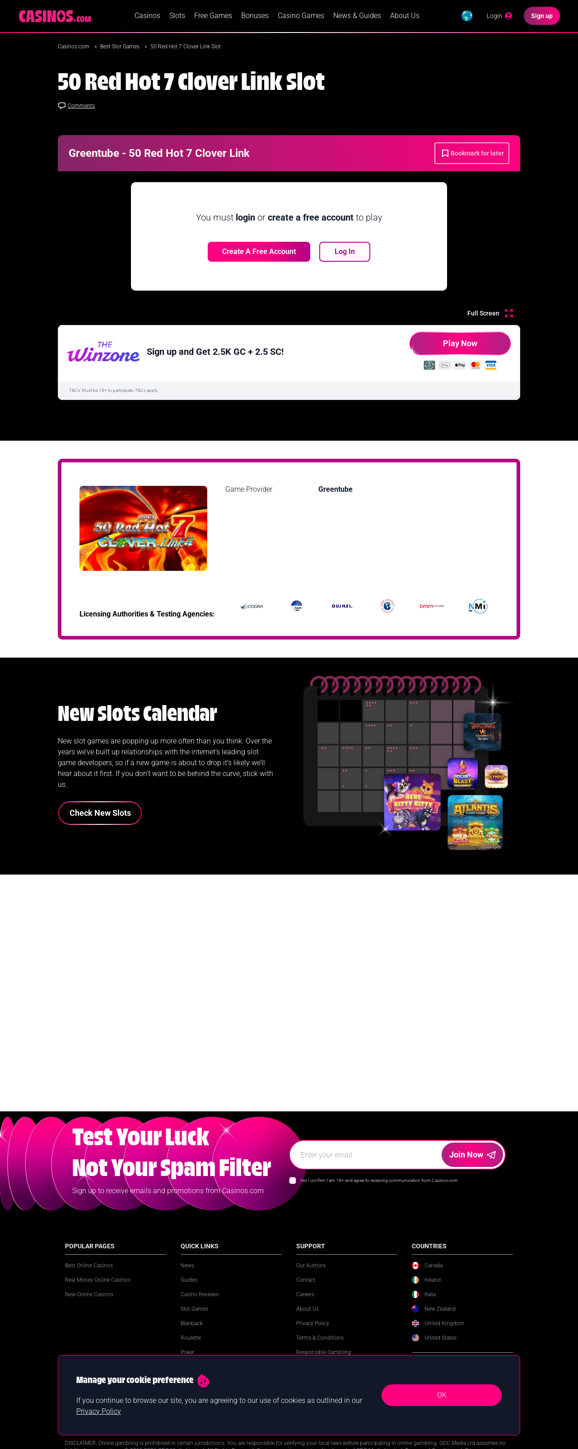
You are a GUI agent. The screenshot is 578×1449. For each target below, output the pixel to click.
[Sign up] (542, 16)
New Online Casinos (89, 1304)
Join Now (472, 1164)
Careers (305, 1304)
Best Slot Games (120, 47)
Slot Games (194, 1318)
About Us (405, 16)
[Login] (500, 16)
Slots (177, 16)
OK (442, 1395)
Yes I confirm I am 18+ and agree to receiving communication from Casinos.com (379, 1189)
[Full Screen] (490, 313)
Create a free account (259, 252)
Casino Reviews (200, 1304)
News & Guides (357, 16)
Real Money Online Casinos (98, 1289)
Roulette (191, 1347)
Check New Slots (100, 813)
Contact (305, 1289)
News (187, 1275)
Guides (189, 1289)
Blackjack (192, 1333)
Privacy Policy (312, 1333)
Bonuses (255, 16)
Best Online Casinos (89, 1275)
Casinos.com (74, 47)
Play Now (443, 347)
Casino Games (301, 16)
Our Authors (311, 1275)
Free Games (213, 16)
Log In (345, 252)
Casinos (147, 16)
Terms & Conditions (320, 1347)
